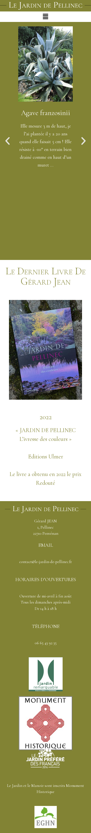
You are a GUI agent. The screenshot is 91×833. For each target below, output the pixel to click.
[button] (45, 16)
